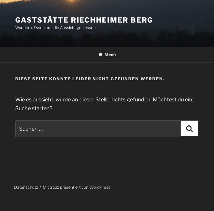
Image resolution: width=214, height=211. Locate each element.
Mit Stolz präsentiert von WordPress (76, 187)
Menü (107, 54)
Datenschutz (26, 187)
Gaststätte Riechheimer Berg (84, 20)
